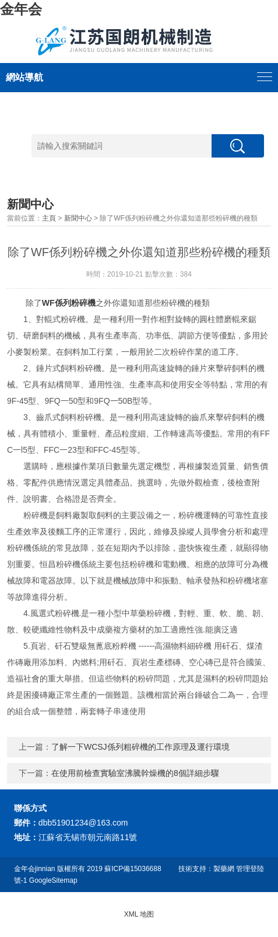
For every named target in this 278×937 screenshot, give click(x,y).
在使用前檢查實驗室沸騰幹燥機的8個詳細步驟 (135, 773)
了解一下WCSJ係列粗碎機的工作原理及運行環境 (140, 746)
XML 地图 (139, 914)
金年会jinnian (34, 869)
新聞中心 (78, 218)
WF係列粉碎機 (69, 302)
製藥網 (223, 869)
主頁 (49, 218)
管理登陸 (250, 869)
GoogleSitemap (53, 880)
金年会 (21, 9)
